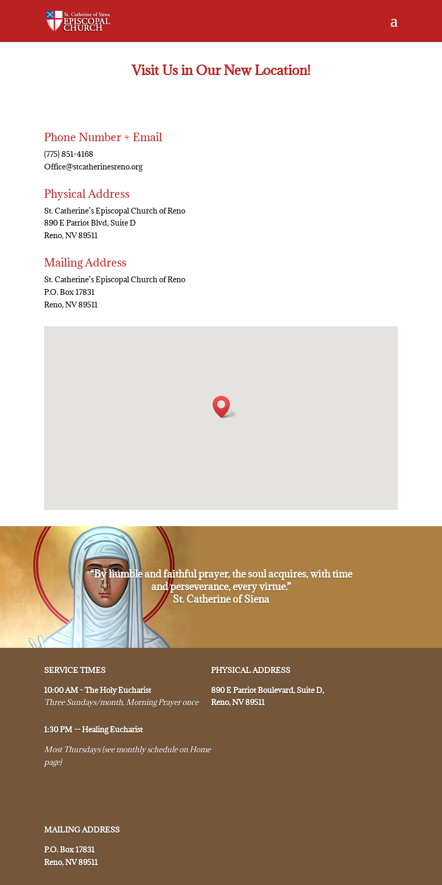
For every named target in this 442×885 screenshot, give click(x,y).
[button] (225, 407)
